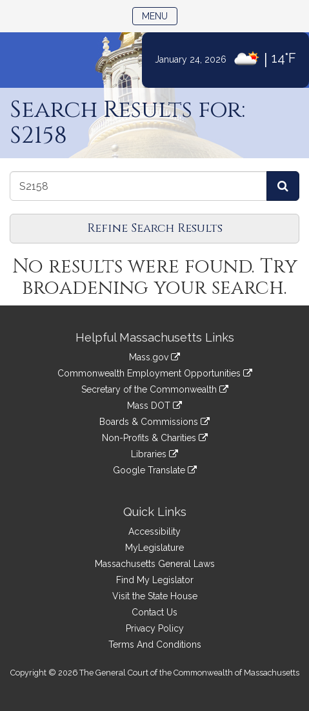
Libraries (154, 454)
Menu (159, 15)
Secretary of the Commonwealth (154, 389)
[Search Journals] (282, 186)
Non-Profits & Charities (155, 438)
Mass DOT (154, 405)
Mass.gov (154, 357)
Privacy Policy (155, 628)
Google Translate (155, 470)
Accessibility (154, 531)
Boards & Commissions (154, 422)
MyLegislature (154, 547)
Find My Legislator (155, 580)
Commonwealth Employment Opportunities (154, 373)
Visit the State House (154, 596)
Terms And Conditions (154, 644)
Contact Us (154, 612)
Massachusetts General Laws (155, 564)
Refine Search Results (155, 228)
